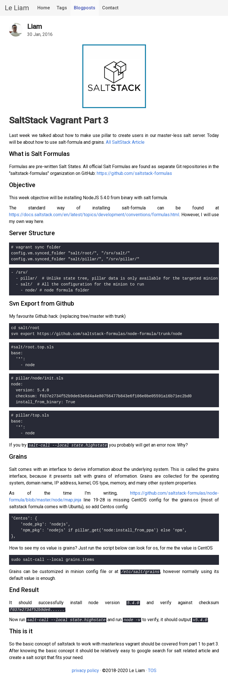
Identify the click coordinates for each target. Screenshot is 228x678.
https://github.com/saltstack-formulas (134, 173)
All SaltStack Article (125, 142)
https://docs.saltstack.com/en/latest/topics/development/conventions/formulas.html (94, 214)
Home (43, 7)
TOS (152, 670)
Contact (110, 7)
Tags (62, 7)
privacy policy (85, 670)
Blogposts (84, 7)
